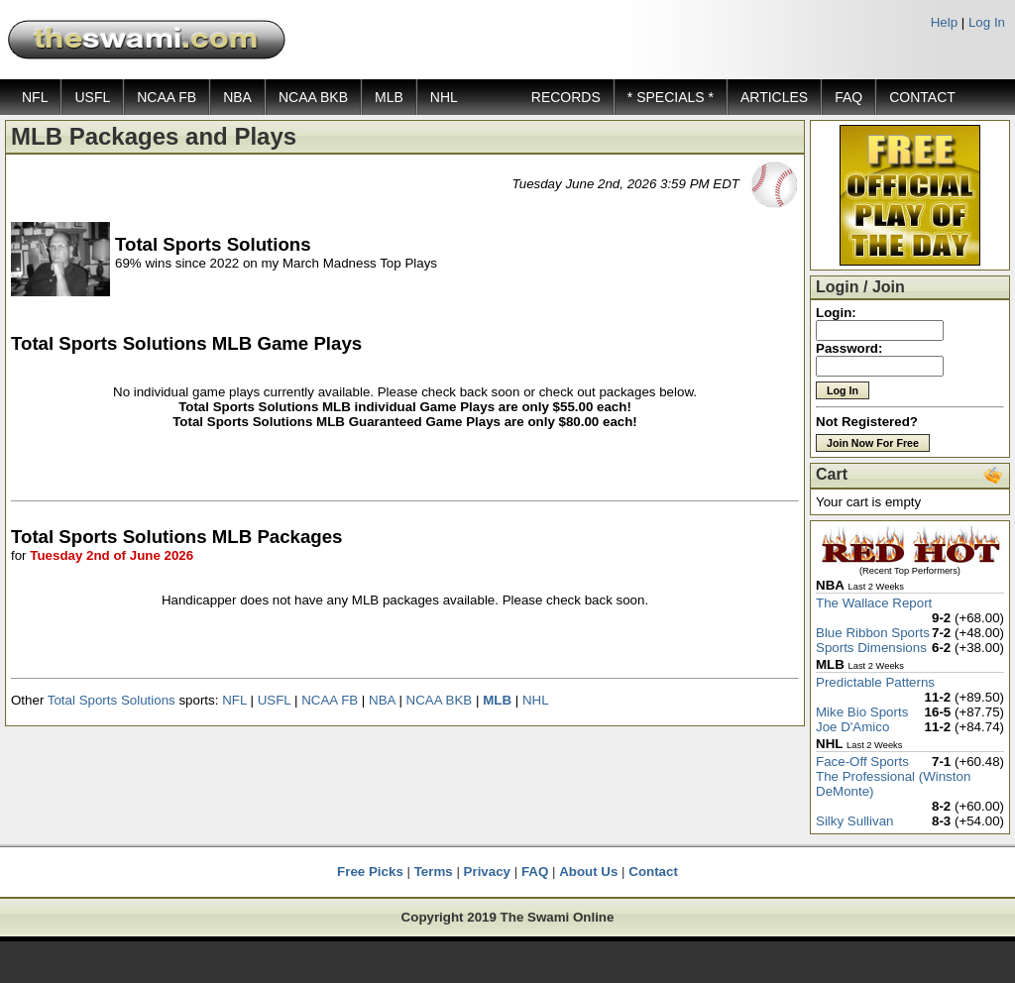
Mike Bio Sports (862, 712)
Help (944, 22)
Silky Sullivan (855, 821)
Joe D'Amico (852, 726)
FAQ (848, 97)
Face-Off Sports (862, 761)
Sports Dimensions (871, 647)
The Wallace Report (874, 603)
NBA (237, 97)
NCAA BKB (313, 97)
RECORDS (566, 97)
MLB (389, 97)
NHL (444, 97)
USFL (92, 97)
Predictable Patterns (875, 682)
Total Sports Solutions (111, 700)
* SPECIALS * (670, 97)
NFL (35, 97)
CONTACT (922, 97)
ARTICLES (774, 97)
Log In (986, 22)
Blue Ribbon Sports (873, 632)
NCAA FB (166, 97)
